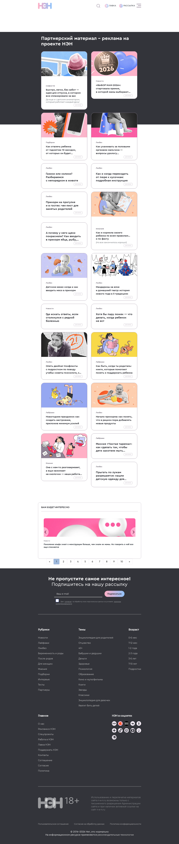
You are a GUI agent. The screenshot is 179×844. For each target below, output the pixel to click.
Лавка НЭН (44, 744)
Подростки (135, 669)
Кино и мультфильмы (90, 679)
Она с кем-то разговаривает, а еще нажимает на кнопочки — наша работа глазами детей (63, 471)
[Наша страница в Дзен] (114, 730)
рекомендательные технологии (115, 835)
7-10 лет (133, 663)
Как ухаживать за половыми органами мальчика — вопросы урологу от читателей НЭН (113, 150)
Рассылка (127, 6)
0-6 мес (133, 637)
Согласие (43, 765)
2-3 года (133, 653)
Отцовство (84, 643)
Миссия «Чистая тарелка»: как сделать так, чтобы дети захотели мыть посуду (114, 447)
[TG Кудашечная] (120, 724)
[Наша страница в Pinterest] (126, 730)
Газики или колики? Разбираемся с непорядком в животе (62, 177)
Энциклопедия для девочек (94, 700)
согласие (68, 601)
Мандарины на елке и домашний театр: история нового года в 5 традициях (113, 290)
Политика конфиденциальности (125, 824)
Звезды (82, 690)
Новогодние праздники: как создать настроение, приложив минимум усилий (62, 420)
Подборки (50, 142)
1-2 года (133, 648)
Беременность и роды (50, 653)
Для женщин (45, 663)
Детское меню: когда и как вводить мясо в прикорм (62, 289)
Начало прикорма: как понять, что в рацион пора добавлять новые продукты (114, 420)
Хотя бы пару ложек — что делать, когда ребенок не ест (114, 317)
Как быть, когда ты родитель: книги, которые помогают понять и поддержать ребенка (114, 369)
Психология (85, 669)
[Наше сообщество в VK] (132, 724)
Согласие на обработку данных (89, 824)
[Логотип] (45, 6)
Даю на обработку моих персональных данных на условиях (88, 603)
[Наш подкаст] (114, 737)
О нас (41, 723)
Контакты (43, 755)
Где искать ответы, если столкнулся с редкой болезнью (62, 317)
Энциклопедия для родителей (95, 637)
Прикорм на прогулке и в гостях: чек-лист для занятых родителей (62, 205)
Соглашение (45, 760)
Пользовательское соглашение (53, 824)
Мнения (100, 229)
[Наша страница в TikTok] (120, 730)
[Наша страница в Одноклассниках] (139, 724)
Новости (50, 86)
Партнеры (44, 690)
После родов (45, 658)
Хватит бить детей (88, 705)
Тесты (41, 684)
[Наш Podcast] (139, 730)
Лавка (110, 6)
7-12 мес (133, 643)
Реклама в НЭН (47, 729)
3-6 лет (132, 658)
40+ (80, 648)
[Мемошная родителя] (126, 724)
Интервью (44, 679)
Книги (82, 684)
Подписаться (114, 594)
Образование (86, 674)
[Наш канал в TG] (114, 724)
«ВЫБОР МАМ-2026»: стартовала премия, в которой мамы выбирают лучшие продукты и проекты (113, 89)
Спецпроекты (46, 734)
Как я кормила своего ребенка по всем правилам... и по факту (113, 235)
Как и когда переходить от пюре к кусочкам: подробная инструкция (112, 177)
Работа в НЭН (46, 739)
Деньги (82, 658)
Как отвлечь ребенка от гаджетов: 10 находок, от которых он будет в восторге (61, 150)
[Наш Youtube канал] (132, 730)
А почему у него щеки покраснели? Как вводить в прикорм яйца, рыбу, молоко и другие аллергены (63, 236)
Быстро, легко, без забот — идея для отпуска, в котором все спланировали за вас (63, 93)
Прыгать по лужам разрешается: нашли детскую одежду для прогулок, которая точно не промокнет (113, 476)
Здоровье (84, 663)
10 (122, 561)
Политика (43, 770)
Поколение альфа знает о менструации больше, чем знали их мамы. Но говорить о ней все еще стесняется (88, 545)
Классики (83, 695)
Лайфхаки (100, 362)
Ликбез (99, 142)
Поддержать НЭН (48, 750)
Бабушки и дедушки (90, 653)
